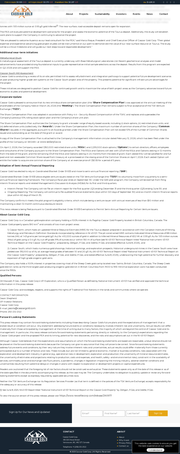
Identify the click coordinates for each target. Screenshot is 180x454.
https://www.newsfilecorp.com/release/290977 (83, 395)
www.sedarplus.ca (49, 141)
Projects (88, 13)
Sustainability (106, 13)
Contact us (123, 444)
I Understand (155, 450)
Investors (124, 13)
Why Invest (124, 438)
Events (138, 13)
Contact (164, 13)
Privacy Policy (124, 441)
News (151, 13)
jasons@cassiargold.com (20, 308)
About (75, 13)
